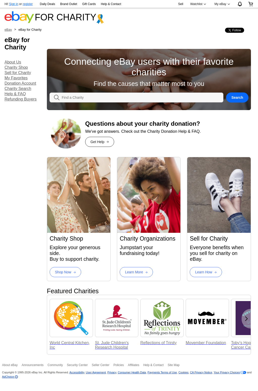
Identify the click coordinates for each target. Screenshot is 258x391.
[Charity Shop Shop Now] (65, 272)
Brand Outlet (68, 4)
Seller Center (100, 365)
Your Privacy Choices (227, 372)
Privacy (111, 372)
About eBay (10, 365)
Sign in (13, 4)
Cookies (183, 372)
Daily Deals (47, 4)
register (28, 4)
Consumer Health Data (132, 372)
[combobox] (142, 97)
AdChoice (10, 376)
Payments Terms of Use (162, 372)
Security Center (77, 365)
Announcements (33, 365)
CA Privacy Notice (201, 372)
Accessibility (76, 372)
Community (55, 365)
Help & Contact (111, 4)
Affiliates (133, 365)
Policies (118, 365)
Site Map (173, 365)
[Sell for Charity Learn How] (206, 272)
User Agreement (96, 372)
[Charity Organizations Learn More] (136, 272)
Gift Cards (89, 4)
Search (237, 97)
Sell (180, 4)
